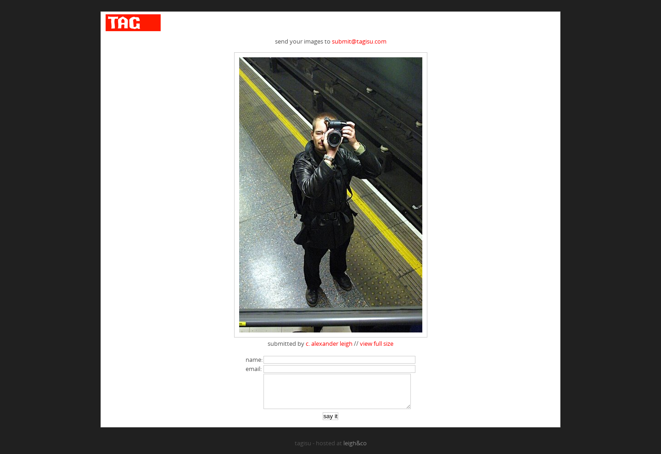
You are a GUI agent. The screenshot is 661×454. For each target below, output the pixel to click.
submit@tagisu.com (359, 41)
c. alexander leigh (329, 343)
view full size (376, 343)
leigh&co (355, 450)
